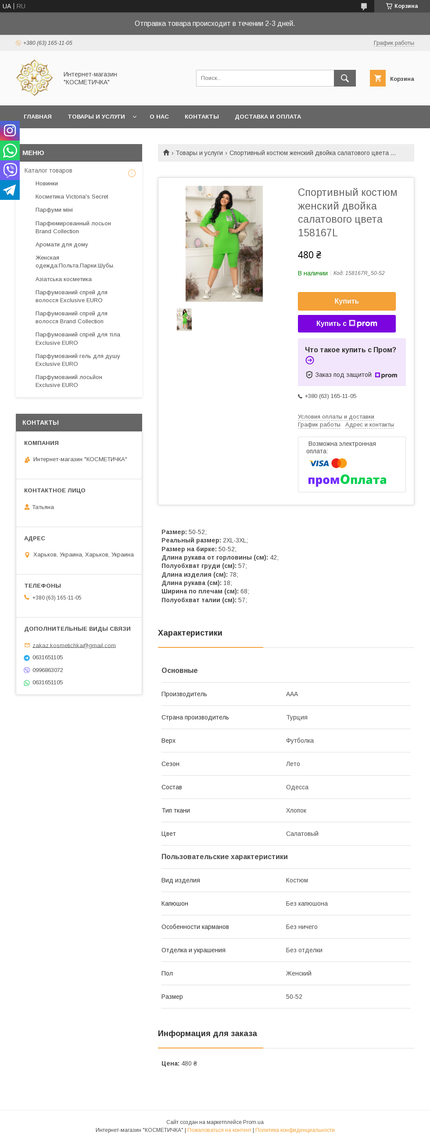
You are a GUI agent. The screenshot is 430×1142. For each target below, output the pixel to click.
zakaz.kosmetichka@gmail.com (74, 645)
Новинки (47, 183)
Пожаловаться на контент (219, 1130)
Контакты (202, 116)
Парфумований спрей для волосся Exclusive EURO (72, 296)
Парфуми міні (54, 209)
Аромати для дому (62, 244)
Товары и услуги (96, 116)
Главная (38, 116)
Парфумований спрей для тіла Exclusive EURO (78, 338)
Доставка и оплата (268, 116)
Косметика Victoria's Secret (72, 196)
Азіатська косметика (64, 279)
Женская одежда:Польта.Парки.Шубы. (75, 261)
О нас (159, 116)
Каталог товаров (48, 170)
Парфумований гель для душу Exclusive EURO (78, 360)
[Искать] (345, 78)
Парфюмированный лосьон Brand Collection (73, 227)
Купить (347, 301)
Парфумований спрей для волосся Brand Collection (72, 317)
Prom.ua (253, 1122)
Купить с (346, 324)
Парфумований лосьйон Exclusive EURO (69, 381)
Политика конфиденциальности (295, 1130)
